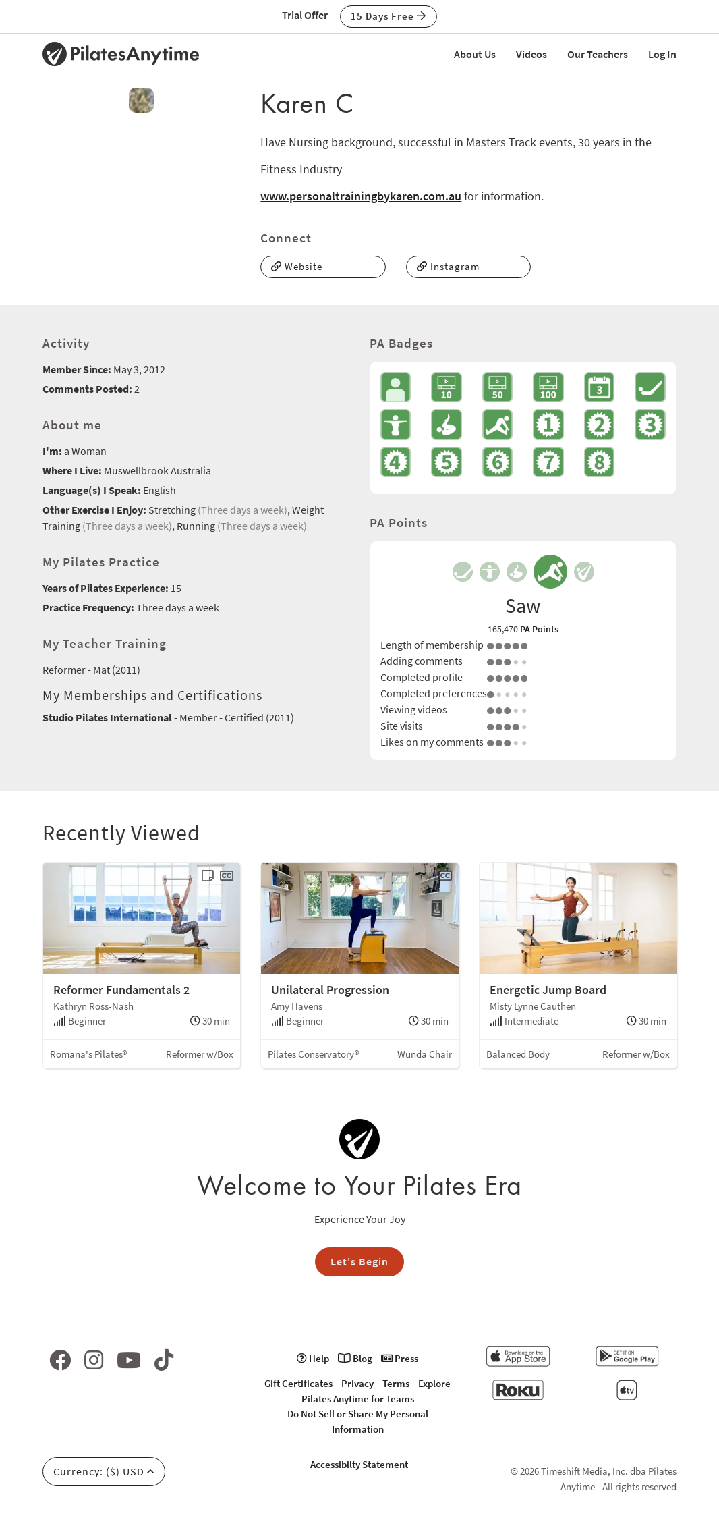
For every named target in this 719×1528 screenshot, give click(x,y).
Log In (662, 54)
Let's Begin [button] (359, 1261)
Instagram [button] (448, 266)
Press (399, 1358)
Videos (531, 54)
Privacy (357, 1383)
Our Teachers (597, 54)
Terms (395, 1383)
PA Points (539, 629)
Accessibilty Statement (359, 1464)
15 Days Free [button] (388, 15)
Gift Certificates (298, 1383)
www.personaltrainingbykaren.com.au (360, 196)
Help (313, 1358)
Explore (434, 1383)
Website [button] (296, 266)
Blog (355, 1358)
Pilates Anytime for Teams (357, 1398)
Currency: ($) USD (103, 1471)
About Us (475, 54)
